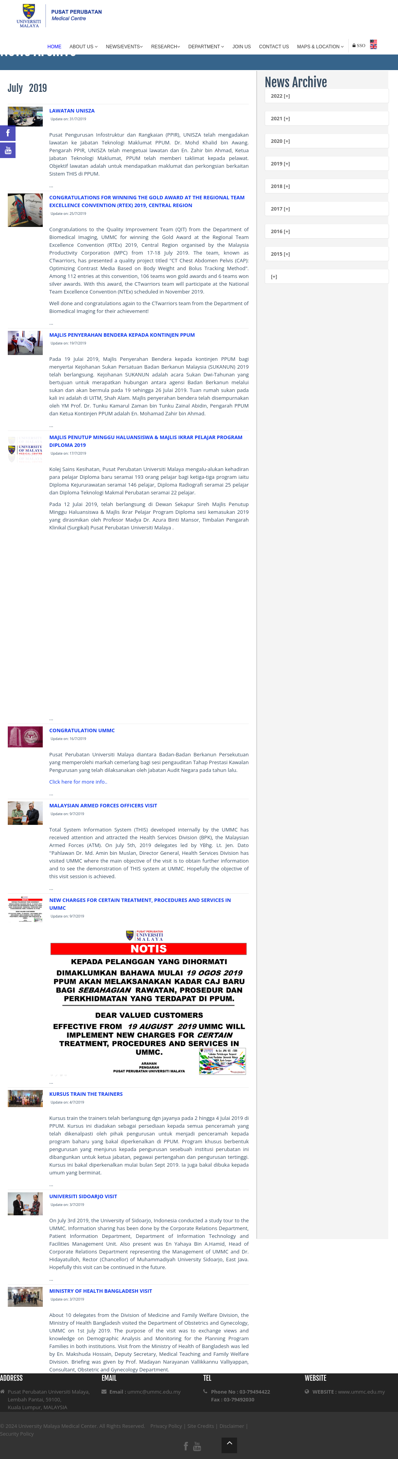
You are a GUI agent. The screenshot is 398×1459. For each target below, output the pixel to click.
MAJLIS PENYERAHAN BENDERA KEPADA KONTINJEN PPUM (122, 334)
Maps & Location (320, 46)
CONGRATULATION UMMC (82, 730)
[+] (274, 276)
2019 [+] (280, 163)
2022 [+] (280, 95)
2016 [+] (280, 231)
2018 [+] (280, 186)
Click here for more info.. (78, 781)
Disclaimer (232, 1425)
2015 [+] (280, 253)
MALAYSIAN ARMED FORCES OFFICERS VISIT (103, 805)
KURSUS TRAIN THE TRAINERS (86, 1093)
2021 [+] (280, 118)
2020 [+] (280, 140)
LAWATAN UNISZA (72, 110)
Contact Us (274, 46)
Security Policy (17, 1433)
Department (207, 46)
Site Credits (200, 1425)
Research (165, 46)
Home (54, 46)
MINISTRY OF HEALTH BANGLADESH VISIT (100, 1290)
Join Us (241, 46)
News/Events (124, 46)
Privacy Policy (166, 1425)
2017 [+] (280, 208)
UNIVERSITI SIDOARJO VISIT (83, 1196)
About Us (84, 46)
